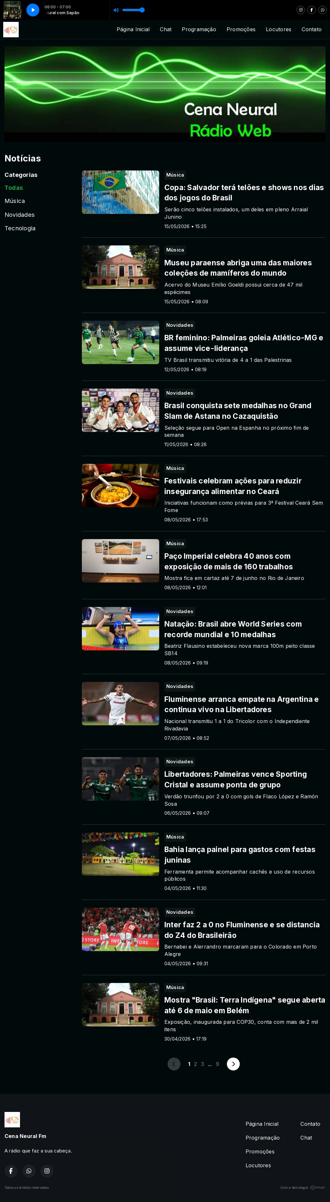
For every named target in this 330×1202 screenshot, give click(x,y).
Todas (14, 187)
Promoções (241, 29)
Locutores (278, 29)
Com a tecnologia (302, 1187)
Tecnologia (20, 228)
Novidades (20, 214)
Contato (312, 29)
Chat (165, 29)
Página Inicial (133, 29)
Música (15, 200)
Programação (199, 29)
